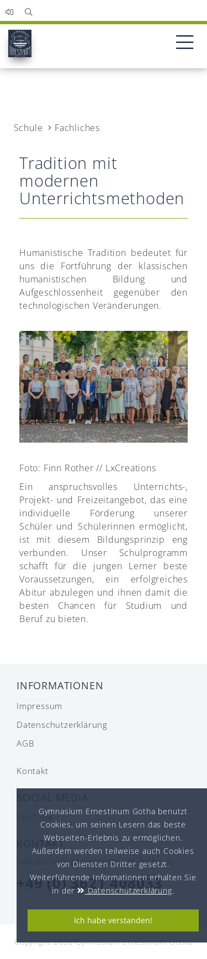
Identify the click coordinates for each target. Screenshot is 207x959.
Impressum (39, 705)
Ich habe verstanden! (113, 920)
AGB (25, 743)
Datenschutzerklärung (39, 724)
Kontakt (33, 770)
